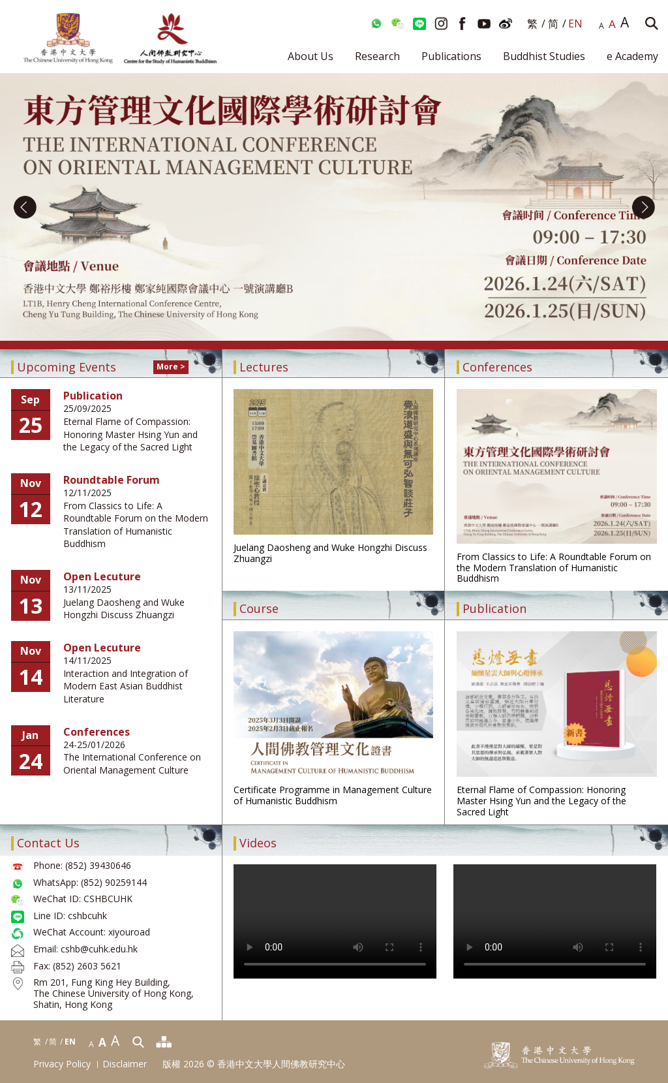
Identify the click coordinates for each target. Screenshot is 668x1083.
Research (377, 56)
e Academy (632, 56)
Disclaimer (124, 1064)
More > (171, 366)
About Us (310, 56)
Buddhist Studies (544, 56)
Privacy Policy (62, 1064)
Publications (451, 56)
